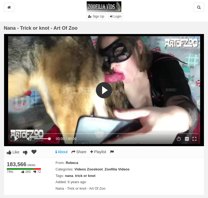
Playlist (98, 152)
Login (116, 16)
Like (13, 152)
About (62, 152)
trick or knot (85, 176)
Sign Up (96, 16)
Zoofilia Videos (117, 169)
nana (69, 176)
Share (79, 152)
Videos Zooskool (88, 169)
